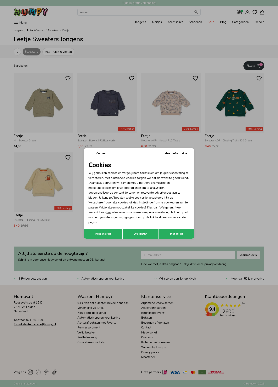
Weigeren (140, 234)
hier (109, 212)
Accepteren (103, 234)
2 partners (143, 183)
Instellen (176, 234)
